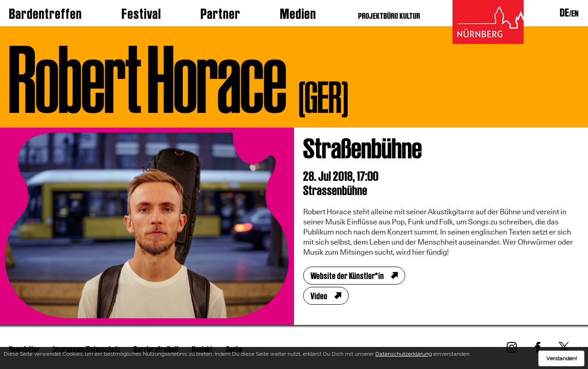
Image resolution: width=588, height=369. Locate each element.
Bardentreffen (45, 14)
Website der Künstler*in (347, 275)
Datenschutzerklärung (403, 355)
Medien (298, 14)
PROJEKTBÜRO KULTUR (389, 16)
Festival (141, 14)
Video (319, 296)
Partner (221, 14)
